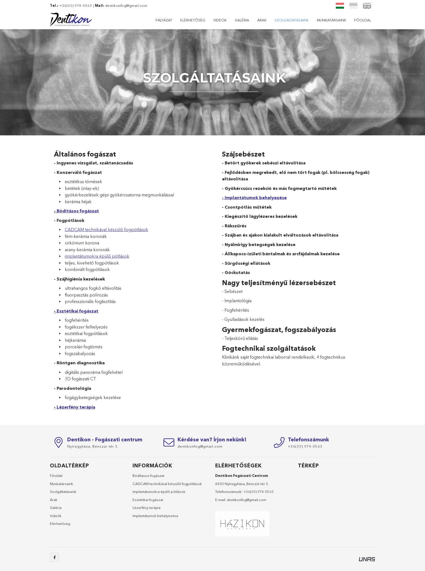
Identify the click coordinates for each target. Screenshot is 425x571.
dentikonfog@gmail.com (126, 5)
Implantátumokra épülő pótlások (159, 491)
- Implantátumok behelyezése (254, 197)
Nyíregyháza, (93, 446)
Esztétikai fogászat (77, 311)
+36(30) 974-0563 (258, 491)
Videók (306, 20)
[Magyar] (340, 6)
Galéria (285, 20)
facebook (54, 557)
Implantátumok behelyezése (155, 515)
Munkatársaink (195, 20)
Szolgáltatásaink (235, 20)
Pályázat (363, 20)
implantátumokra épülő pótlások (97, 256)
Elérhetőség (333, 20)
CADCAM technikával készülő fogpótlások (106, 229)
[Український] (353, 6)
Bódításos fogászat (78, 210)
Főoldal (164, 20)
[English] (367, 6)
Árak (264, 20)
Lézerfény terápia (76, 407)
